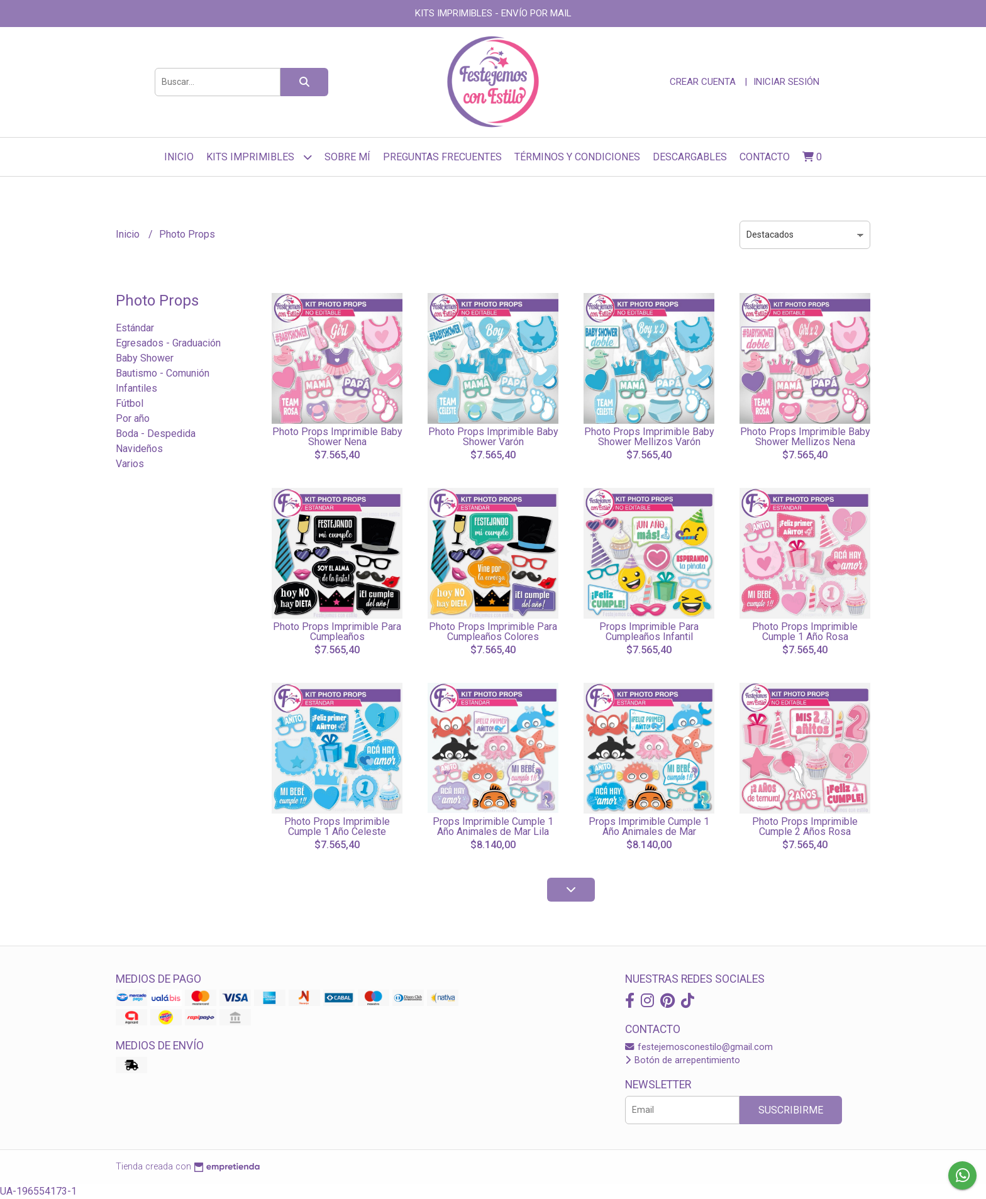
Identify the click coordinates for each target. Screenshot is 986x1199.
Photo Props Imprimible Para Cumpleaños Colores (493, 632)
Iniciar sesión (786, 81)
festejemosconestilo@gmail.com (699, 1047)
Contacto (765, 157)
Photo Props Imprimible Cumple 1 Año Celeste (337, 826)
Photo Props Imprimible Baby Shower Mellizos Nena (805, 437)
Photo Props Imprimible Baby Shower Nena (337, 437)
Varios (130, 464)
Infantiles (136, 388)
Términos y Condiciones (577, 157)
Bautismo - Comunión (162, 373)
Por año (133, 418)
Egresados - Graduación (168, 343)
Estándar (135, 328)
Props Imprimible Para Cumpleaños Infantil (649, 632)
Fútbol (129, 403)
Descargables (690, 157)
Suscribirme (790, 1110)
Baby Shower (145, 358)
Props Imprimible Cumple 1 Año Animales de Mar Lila (493, 826)
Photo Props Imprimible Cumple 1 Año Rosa (805, 632)
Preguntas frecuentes (442, 157)
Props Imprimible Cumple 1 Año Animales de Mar (649, 826)
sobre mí (347, 157)
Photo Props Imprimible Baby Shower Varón (493, 437)
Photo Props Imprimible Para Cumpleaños (337, 632)
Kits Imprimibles (259, 157)
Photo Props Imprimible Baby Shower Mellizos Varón (649, 437)
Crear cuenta (703, 81)
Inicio (179, 157)
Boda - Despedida (156, 433)
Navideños (139, 449)
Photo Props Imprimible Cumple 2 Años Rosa (805, 826)
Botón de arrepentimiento (682, 1060)
